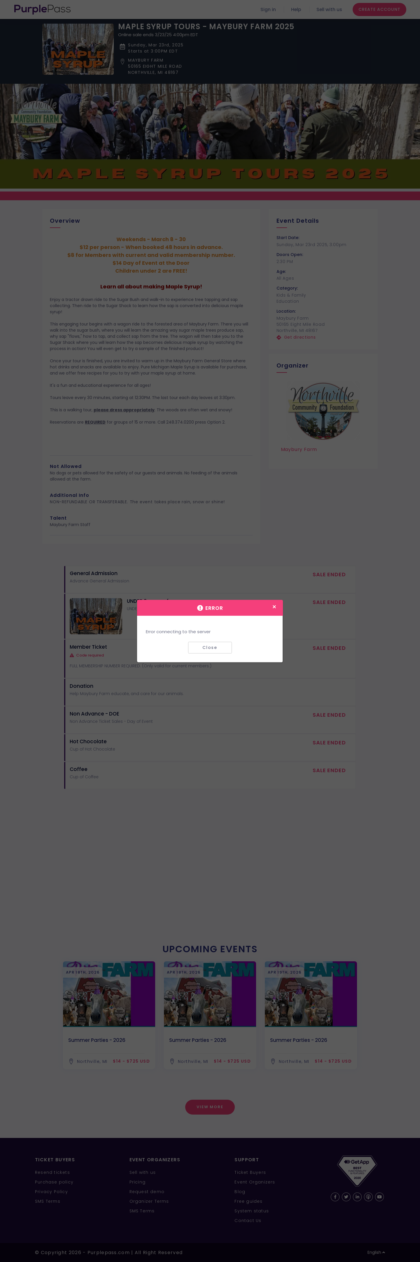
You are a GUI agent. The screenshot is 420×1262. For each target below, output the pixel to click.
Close (209, 647)
